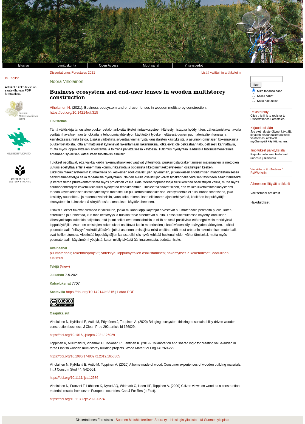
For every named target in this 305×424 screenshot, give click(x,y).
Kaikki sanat (265, 96)
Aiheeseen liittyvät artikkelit (270, 184)
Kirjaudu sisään (261, 128)
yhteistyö (108, 253)
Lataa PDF (125, 292)
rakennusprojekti (86, 253)
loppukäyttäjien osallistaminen (141, 253)
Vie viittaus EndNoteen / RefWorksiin (266, 171)
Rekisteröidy (259, 112)
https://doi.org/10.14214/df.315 (74, 112)
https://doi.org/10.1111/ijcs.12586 (74, 378)
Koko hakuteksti (267, 100)
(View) (65, 266)
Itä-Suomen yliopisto (214, 420)
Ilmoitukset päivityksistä (267, 150)
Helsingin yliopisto (183, 420)
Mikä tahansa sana (269, 91)
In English (12, 78)
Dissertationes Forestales (68, 73)
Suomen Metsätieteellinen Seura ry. (142, 420)
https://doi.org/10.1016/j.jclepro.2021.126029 (82, 335)
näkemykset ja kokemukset (188, 253)
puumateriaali (60, 253)
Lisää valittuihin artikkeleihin (221, 73)
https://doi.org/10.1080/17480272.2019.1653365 (85, 356)
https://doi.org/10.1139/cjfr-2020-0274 (77, 399)
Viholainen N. (60, 107)
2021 (91, 73)
